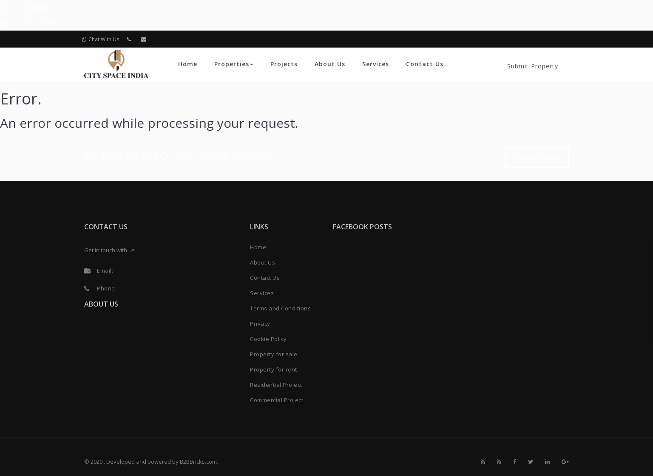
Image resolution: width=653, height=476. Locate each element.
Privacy (260, 323)
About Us (330, 64)
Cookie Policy (268, 339)
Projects (284, 64)
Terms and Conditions (280, 308)
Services (375, 64)
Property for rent (273, 369)
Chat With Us (100, 39)
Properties (233, 64)
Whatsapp (34, 7)
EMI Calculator (41, 23)
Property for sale (274, 354)
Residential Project (276, 385)
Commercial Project (276, 400)
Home (187, 64)
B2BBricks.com (198, 461)
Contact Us (424, 64)
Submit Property (532, 66)
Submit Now (537, 158)
